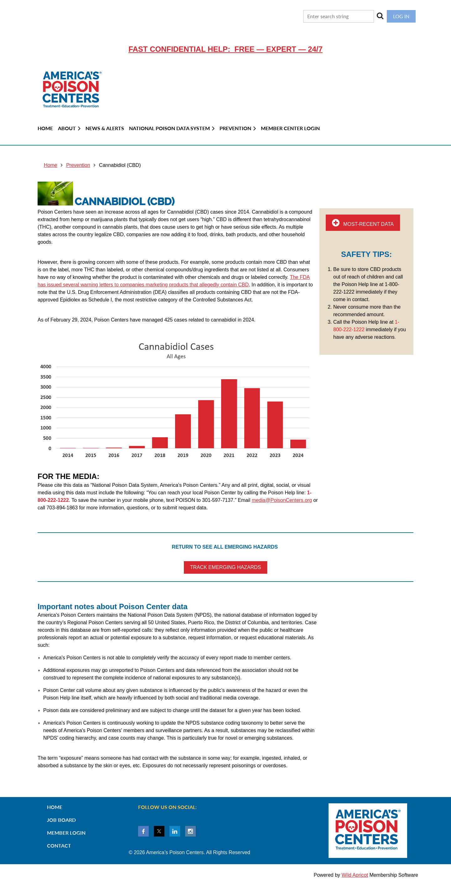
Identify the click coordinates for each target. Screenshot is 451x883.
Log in (401, 16)
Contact (59, 845)
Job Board (61, 820)
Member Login (66, 833)
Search (380, 15)
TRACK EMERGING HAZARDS (225, 567)
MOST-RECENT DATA (363, 223)
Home (50, 165)
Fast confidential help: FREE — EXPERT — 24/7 (225, 49)
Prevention (78, 165)
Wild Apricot (354, 875)
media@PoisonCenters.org (282, 500)
